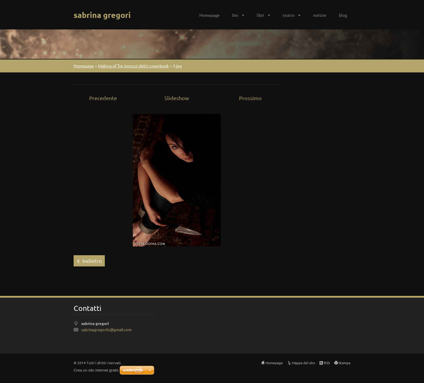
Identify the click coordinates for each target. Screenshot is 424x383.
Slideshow (176, 98)
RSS (327, 362)
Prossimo (250, 98)
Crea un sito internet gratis (96, 370)
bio (235, 15)
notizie (319, 15)
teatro (288, 15)
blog (343, 15)
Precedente (103, 98)
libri (260, 15)
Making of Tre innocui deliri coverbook (133, 65)
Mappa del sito (303, 362)
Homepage (209, 15)
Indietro (92, 261)
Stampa (344, 362)
